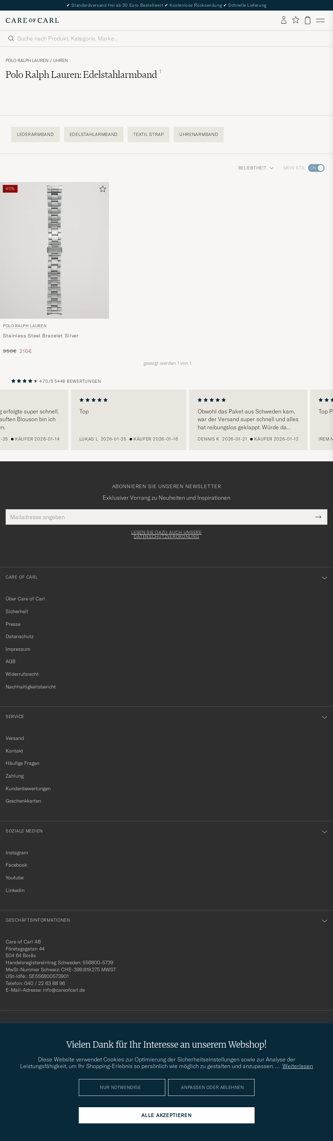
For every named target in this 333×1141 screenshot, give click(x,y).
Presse (13, 624)
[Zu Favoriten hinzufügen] (101, 190)
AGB (10, 661)
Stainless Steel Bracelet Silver (41, 335)
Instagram (17, 852)
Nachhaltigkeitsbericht (31, 687)
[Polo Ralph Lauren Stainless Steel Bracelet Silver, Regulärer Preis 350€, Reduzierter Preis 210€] (54, 268)
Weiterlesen (297, 1066)
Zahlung (15, 776)
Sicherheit (17, 611)
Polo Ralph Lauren (27, 60)
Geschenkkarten (23, 801)
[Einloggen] (283, 20)
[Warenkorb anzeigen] (307, 20)
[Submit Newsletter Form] (318, 517)
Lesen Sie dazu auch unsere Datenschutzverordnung (166, 534)
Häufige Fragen (22, 763)
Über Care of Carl (25, 599)
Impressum (18, 649)
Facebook (16, 865)
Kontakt (14, 751)
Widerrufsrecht (22, 674)
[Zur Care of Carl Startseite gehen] (32, 20)
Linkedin (15, 890)
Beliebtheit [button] (256, 167)
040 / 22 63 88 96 (44, 983)
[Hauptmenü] (320, 20)
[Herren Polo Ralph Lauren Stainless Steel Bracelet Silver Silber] (54, 250)
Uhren (60, 60)
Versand (15, 738)
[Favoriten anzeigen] (295, 20)
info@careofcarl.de (64, 990)
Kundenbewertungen (28, 788)
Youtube (15, 877)
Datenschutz (19, 636)
